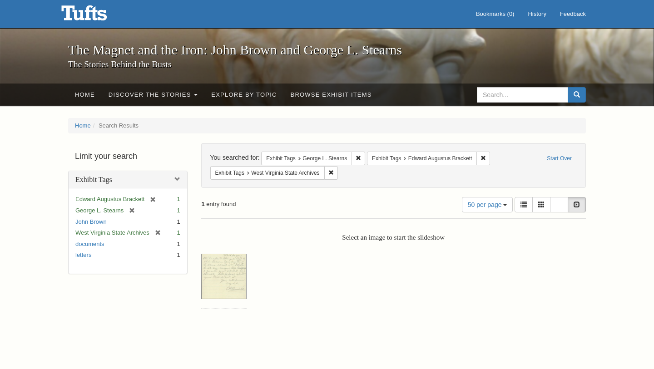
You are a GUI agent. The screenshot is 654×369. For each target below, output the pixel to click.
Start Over (559, 158)
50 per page (487, 204)
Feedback (573, 13)
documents (89, 244)
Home (85, 94)
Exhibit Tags (93, 179)
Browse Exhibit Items (331, 94)
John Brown (91, 221)
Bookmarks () (495, 13)
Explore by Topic (244, 94)
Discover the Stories (153, 94)
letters (83, 254)
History (537, 13)
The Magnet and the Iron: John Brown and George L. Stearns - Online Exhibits (95, 16)
